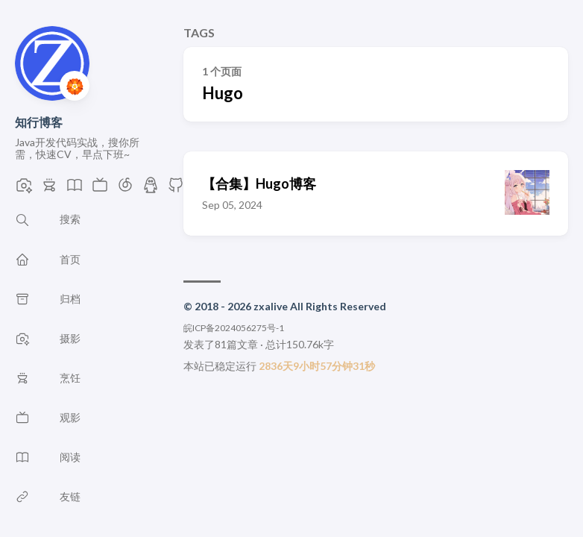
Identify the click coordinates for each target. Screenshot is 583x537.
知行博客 (39, 122)
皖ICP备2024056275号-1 (233, 327)
